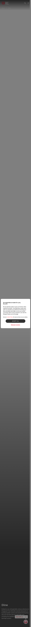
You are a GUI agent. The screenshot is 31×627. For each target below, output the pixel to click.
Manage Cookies (15, 324)
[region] (15, 313)
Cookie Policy (10, 317)
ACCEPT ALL (15, 321)
